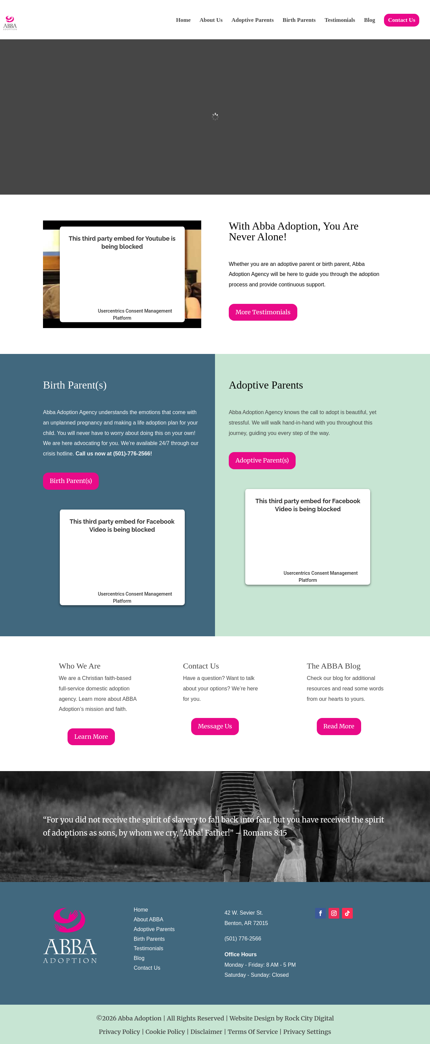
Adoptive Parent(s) (262, 460)
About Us (211, 20)
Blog (369, 20)
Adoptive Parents (252, 20)
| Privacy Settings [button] (305, 1032)
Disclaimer (207, 1032)
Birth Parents (299, 20)
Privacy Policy (119, 1032)
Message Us (215, 726)
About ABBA (148, 919)
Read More (339, 726)
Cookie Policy (165, 1032)
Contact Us (401, 20)
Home (183, 20)
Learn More (91, 736)
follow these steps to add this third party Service (119, 275)
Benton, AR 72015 (246, 923)
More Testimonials (263, 312)
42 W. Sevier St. (243, 913)
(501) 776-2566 (242, 938)
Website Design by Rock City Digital (281, 1018)
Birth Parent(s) (71, 481)
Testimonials (340, 20)
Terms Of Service (254, 1032)
